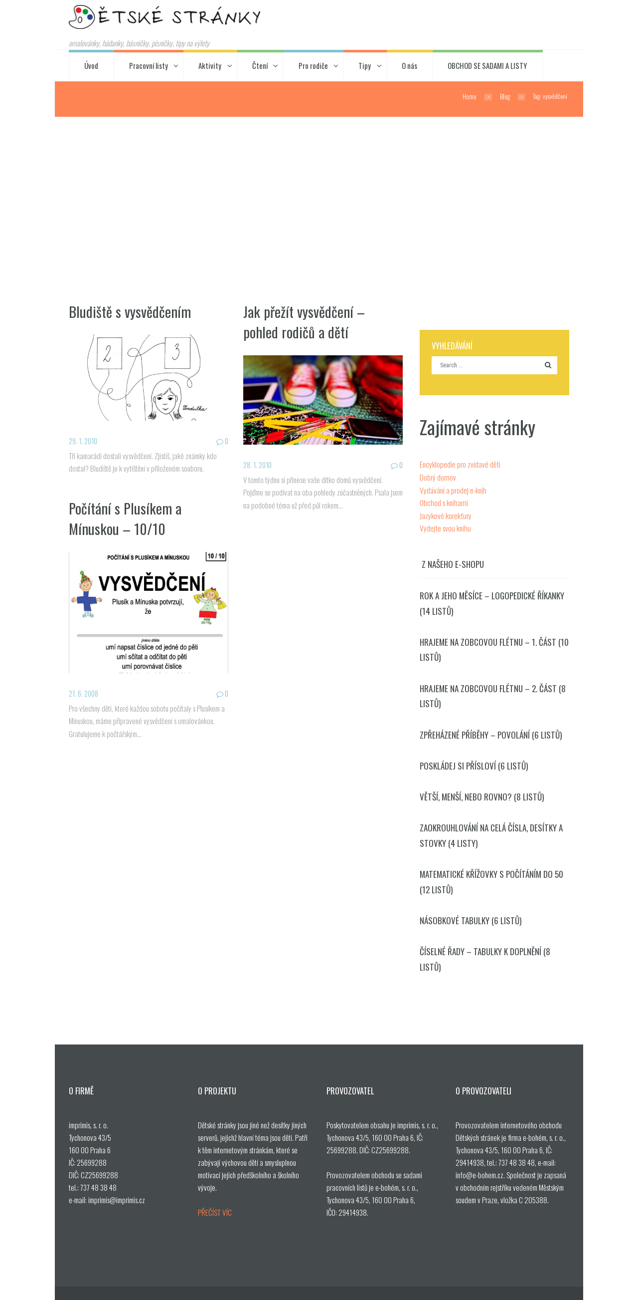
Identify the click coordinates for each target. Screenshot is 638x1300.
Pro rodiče (313, 64)
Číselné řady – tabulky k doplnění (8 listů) (494, 943)
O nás (409, 64)
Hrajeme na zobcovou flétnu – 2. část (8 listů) (490, 691)
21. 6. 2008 (85, 692)
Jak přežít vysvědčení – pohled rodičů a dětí (304, 320)
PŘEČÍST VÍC (214, 1188)
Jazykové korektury (445, 513)
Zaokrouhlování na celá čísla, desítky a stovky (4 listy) (489, 829)
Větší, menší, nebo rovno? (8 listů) (479, 790)
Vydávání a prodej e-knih (452, 488)
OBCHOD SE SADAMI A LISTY (487, 64)
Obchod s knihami (443, 500)
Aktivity (209, 64)
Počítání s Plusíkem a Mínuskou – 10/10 (126, 517)
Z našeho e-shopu (452, 561)
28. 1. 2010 (259, 464)
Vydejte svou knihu (444, 525)
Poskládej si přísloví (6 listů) (471, 760)
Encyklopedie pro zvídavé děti (459, 463)
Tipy (364, 64)
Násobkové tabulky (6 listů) (468, 913)
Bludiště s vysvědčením (130, 310)
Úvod (91, 64)
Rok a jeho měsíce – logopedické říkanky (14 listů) (490, 600)
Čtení (260, 64)
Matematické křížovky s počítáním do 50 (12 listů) (489, 874)
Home (470, 95)
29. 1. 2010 (84, 440)
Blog (505, 95)
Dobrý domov (437, 475)
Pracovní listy (148, 64)
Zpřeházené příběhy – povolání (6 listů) (489, 729)
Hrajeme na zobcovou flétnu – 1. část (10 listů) (491, 645)
